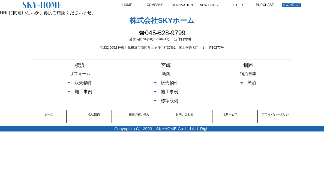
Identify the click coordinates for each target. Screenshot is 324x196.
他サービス (230, 114)
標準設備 (166, 100)
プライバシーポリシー (275, 116)
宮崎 (166, 65)
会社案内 (94, 114)
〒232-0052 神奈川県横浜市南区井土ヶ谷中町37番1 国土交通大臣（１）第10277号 (162, 48)
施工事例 (80, 91)
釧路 (248, 65)
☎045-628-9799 (162, 32)
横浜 (80, 65)
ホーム (48, 114)
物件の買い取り (139, 114)
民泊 (248, 82)
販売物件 (80, 82)
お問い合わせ (185, 114)
